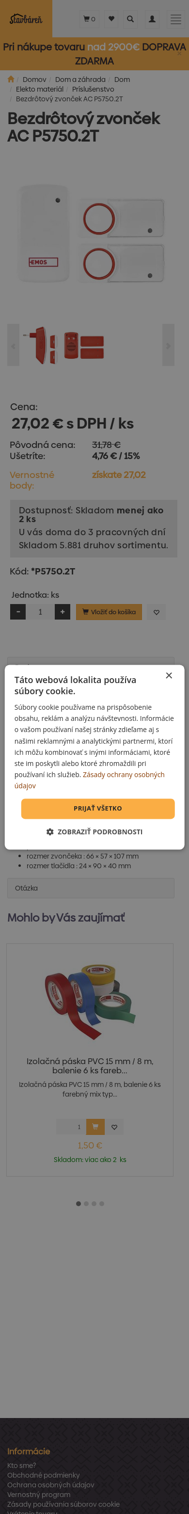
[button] (95, 831)
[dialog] (95, 757)
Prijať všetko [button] (98, 808)
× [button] (168, 676)
